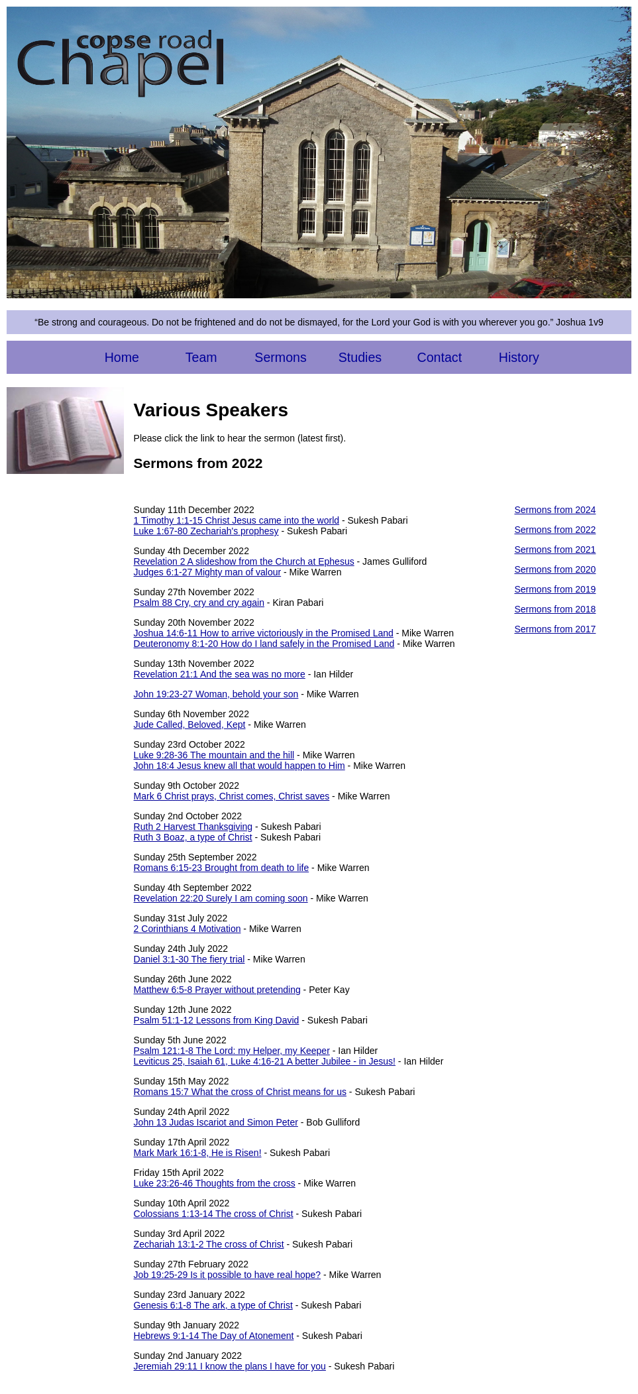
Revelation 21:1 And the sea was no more (219, 674)
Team (201, 357)
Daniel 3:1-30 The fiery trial (189, 959)
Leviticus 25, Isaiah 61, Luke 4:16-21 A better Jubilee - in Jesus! (265, 1061)
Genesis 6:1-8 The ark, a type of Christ (213, 1305)
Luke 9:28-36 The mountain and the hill (214, 755)
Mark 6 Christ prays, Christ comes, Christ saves (232, 796)
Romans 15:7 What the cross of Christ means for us (240, 1091)
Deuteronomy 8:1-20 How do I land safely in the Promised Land (264, 643)
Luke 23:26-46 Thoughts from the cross (214, 1183)
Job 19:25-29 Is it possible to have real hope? (227, 1274)
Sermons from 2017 (555, 629)
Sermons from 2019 (555, 589)
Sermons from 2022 (555, 529)
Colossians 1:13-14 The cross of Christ (213, 1213)
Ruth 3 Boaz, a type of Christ (193, 837)
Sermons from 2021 (555, 549)
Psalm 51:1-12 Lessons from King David (216, 1020)
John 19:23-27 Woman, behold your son (216, 694)
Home (122, 357)
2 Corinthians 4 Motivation (187, 928)
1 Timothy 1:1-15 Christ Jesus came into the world (236, 520)
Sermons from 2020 (555, 569)
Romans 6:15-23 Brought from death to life (221, 867)
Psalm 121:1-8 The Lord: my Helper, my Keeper (232, 1050)
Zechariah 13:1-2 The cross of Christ (209, 1244)
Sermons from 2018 (555, 609)
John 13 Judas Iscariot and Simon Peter (216, 1122)
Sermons (280, 357)
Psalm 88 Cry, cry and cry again (199, 602)
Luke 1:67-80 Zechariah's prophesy (206, 531)
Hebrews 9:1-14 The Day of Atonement (214, 1335)
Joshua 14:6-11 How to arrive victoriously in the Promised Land (264, 633)
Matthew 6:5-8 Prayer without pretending (217, 989)
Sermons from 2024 (555, 509)
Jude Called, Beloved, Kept (190, 724)
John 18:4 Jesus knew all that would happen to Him (239, 765)
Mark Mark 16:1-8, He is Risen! (198, 1152)
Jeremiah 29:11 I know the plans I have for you (230, 1366)
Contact (439, 357)
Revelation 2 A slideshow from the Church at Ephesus (244, 561)
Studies (360, 357)
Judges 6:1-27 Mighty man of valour (208, 572)
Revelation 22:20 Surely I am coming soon (221, 898)
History (519, 357)
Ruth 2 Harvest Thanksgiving (193, 826)
